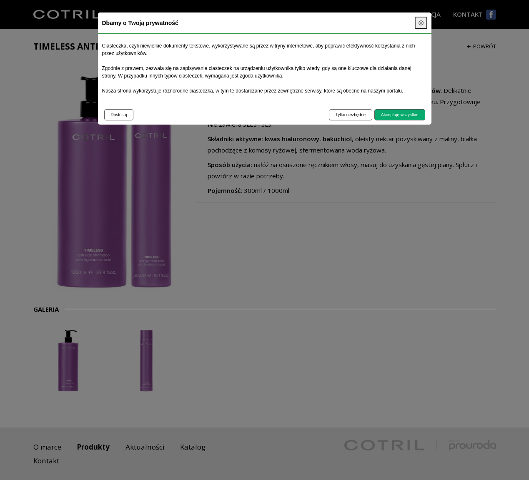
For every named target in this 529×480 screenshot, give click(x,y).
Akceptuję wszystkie (399, 114)
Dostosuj (119, 114)
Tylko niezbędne (351, 114)
